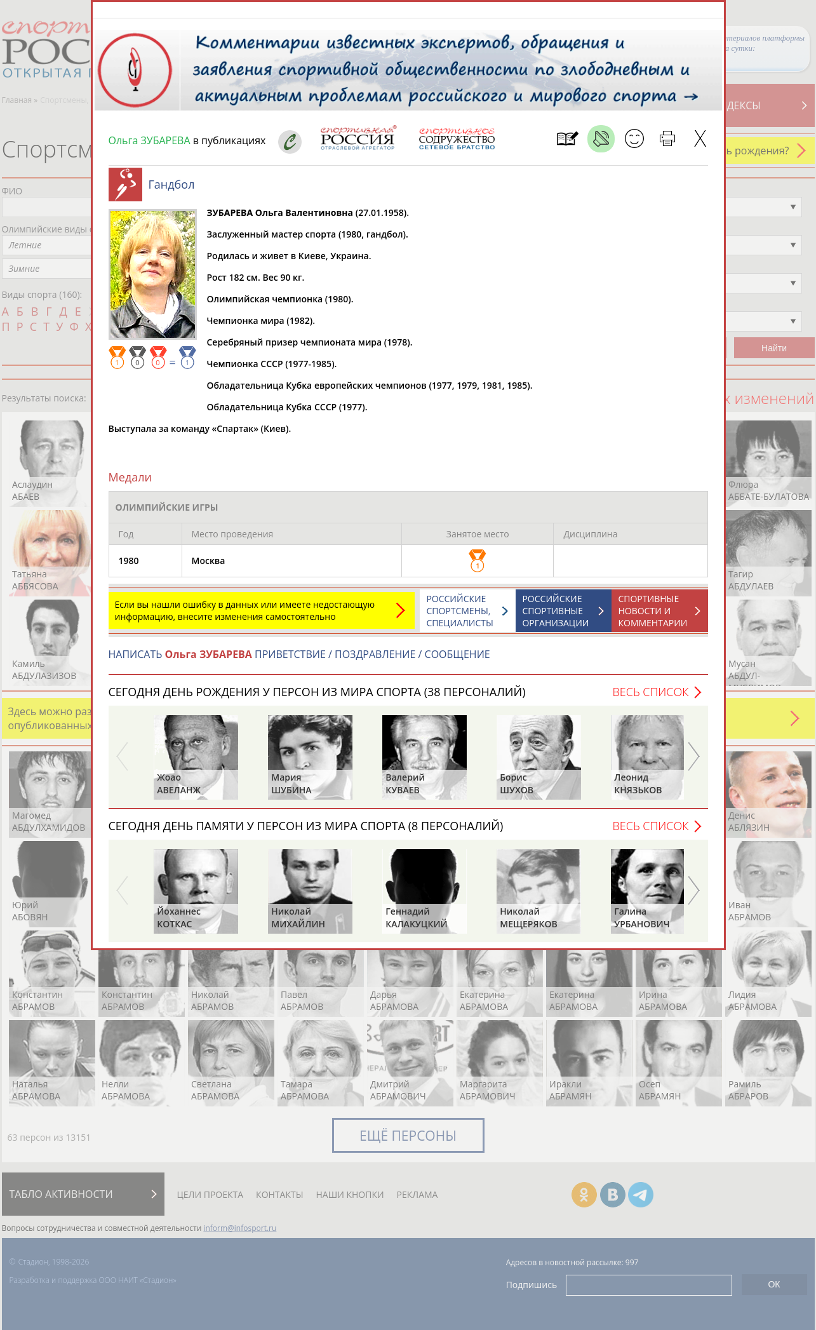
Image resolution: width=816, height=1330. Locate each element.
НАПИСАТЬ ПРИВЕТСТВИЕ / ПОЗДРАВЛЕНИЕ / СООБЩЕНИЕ (299, 661)
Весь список (650, 698)
